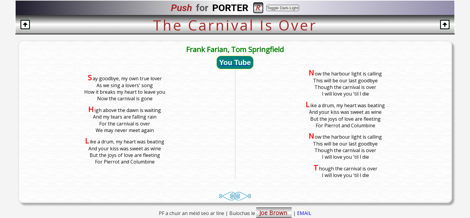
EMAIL (304, 213)
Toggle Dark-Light (282, 8)
